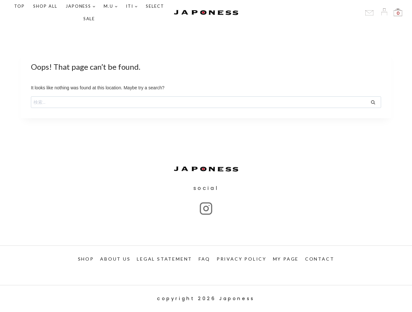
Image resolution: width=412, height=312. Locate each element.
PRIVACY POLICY (242, 259)
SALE (89, 18)
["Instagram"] (206, 208)
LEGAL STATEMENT (164, 259)
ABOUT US (115, 259)
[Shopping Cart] (397, 12)
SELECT (155, 6)
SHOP (86, 259)
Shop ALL (45, 6)
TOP (19, 6)
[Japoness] (206, 12)
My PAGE (286, 259)
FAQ (204, 259)
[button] (94, 6)
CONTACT (319, 259)
